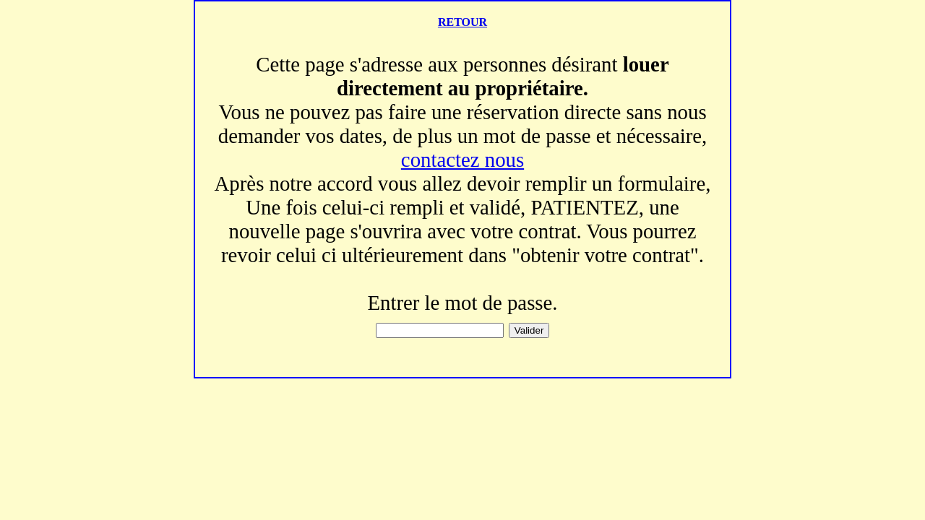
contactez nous (462, 159)
